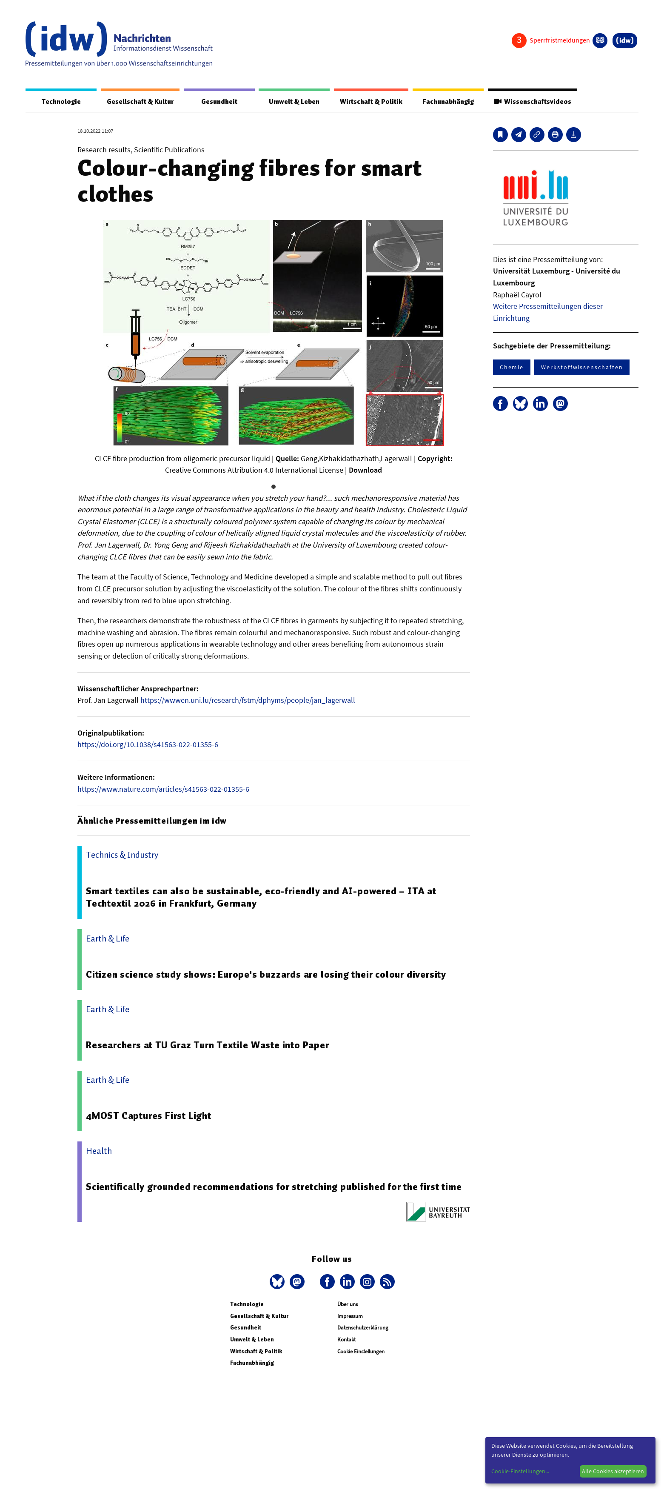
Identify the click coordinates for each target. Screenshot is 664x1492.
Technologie (60, 102)
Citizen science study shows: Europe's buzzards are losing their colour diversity (266, 974)
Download (365, 470)
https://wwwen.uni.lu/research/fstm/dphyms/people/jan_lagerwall (247, 700)
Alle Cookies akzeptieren (613, 1471)
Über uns (347, 1304)
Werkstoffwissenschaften (582, 367)
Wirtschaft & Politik (370, 102)
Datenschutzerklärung (362, 1328)
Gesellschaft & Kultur (139, 102)
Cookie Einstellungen (361, 1351)
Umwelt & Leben (293, 102)
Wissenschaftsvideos (531, 102)
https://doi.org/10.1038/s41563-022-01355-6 (147, 745)
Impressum (350, 1316)
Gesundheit (219, 102)
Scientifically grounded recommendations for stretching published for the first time (274, 1187)
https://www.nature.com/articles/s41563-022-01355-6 (163, 789)
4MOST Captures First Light (149, 1116)
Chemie (512, 367)
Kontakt (346, 1340)
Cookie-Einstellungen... (520, 1471)
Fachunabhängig (447, 102)
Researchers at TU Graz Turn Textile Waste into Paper (208, 1045)
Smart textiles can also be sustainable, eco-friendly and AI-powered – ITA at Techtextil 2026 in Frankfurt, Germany (262, 897)
